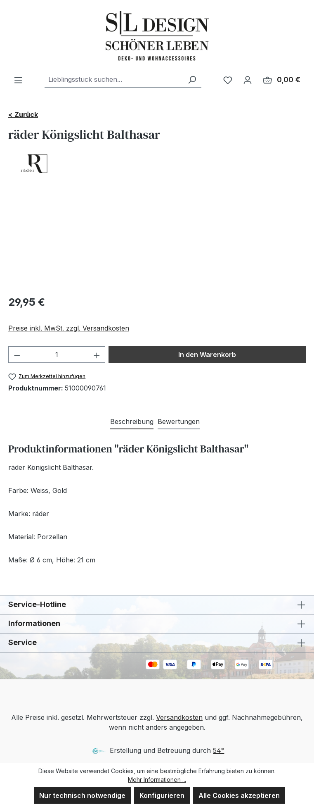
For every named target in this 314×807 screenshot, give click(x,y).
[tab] (131, 421)
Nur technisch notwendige (82, 795)
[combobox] (114, 79)
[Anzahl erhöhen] (97, 354)
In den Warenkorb (207, 354)
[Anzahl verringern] (17, 354)
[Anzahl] (57, 354)
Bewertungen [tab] (179, 421)
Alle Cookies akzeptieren (239, 795)
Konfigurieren (161, 795)
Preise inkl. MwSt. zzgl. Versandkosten (68, 328)
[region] (157, 241)
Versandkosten (179, 717)
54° (218, 750)
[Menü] (18, 79)
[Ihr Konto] (247, 79)
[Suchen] (191, 79)
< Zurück (23, 114)
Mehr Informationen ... (157, 779)
